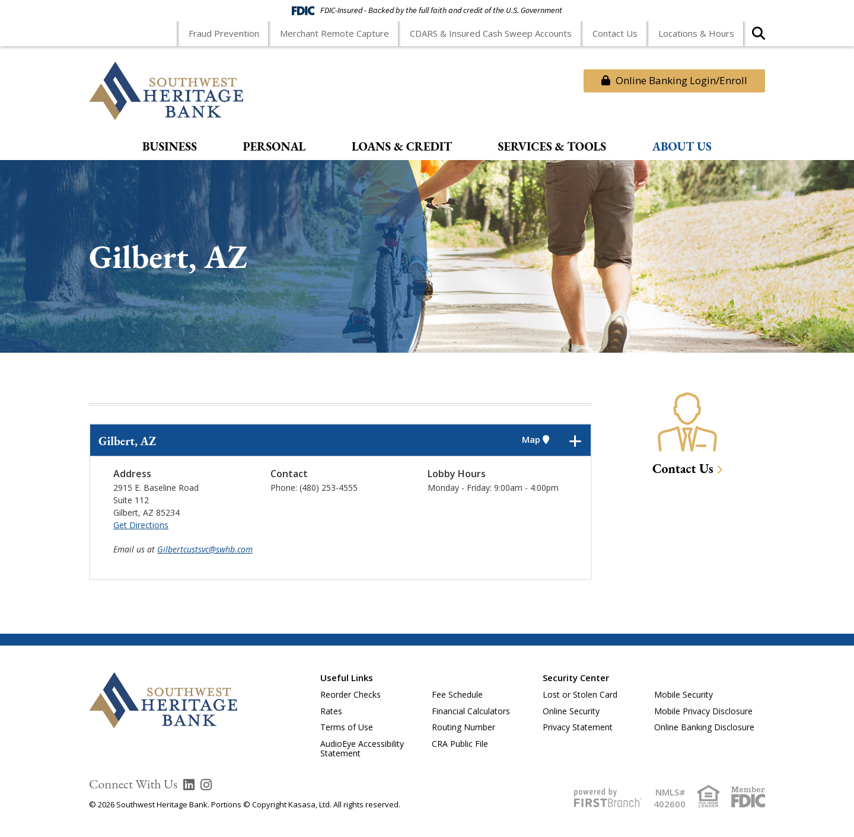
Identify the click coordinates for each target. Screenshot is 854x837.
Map (535, 440)
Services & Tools (552, 147)
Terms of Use (346, 727)
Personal (274, 147)
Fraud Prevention (224, 33)
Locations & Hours (696, 33)
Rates (331, 711)
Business (169, 147)
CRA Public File (460, 743)
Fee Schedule (457, 694)
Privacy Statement (578, 727)
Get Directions (140, 525)
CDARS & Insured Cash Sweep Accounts (491, 33)
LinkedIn (189, 784)
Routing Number (463, 727)
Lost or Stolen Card (580, 694)
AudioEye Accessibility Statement (362, 748)
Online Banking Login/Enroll (674, 80)
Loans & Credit (402, 147)
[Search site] (758, 37)
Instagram (206, 784)
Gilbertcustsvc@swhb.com (205, 549)
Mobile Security (683, 694)
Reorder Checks (350, 694)
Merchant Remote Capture (334, 33)
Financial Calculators (471, 711)
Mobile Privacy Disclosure (703, 711)
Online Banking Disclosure (704, 727)
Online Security (571, 711)
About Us (682, 147)
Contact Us (615, 33)
